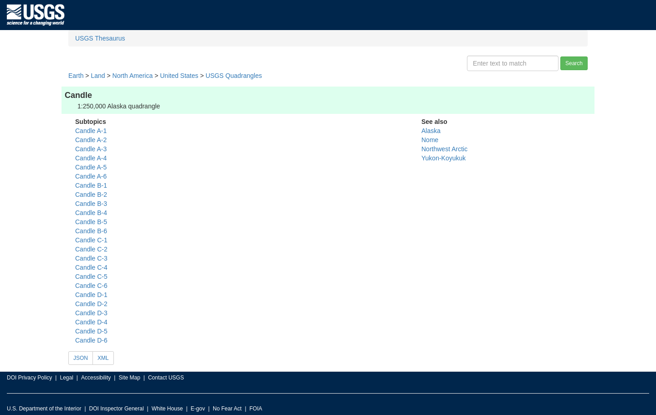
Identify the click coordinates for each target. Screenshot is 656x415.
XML (103, 358)
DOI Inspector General (116, 408)
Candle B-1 (91, 185)
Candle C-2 (91, 249)
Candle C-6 (91, 285)
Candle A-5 (91, 167)
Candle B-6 (91, 231)
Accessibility (96, 377)
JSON (80, 358)
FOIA (256, 408)
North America (133, 75)
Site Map (129, 377)
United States (179, 75)
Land (98, 75)
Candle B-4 (91, 212)
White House (167, 408)
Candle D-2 (91, 303)
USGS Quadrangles (233, 75)
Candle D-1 (91, 294)
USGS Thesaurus (100, 38)
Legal (66, 377)
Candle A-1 (91, 130)
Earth (75, 75)
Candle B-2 (91, 194)
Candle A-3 (91, 149)
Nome (429, 139)
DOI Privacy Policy (29, 377)
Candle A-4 (91, 158)
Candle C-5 (91, 276)
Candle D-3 (91, 313)
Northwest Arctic (444, 149)
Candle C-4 (91, 267)
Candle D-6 (91, 340)
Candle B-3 (91, 203)
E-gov (198, 408)
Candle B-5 (91, 221)
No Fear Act (227, 408)
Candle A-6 (91, 176)
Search (574, 63)
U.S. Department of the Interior (44, 408)
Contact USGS (166, 377)
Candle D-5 (91, 331)
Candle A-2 (91, 139)
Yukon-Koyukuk (443, 158)
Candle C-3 (91, 258)
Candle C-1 (91, 240)
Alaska (431, 130)
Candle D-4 (91, 322)
